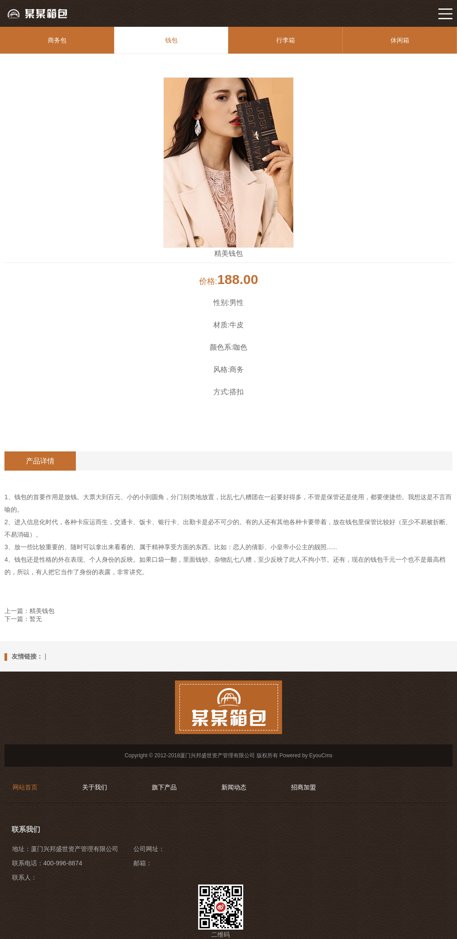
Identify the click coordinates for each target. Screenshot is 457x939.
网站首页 (24, 787)
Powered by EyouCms (305, 755)
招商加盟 (303, 787)
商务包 (57, 40)
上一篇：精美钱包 (29, 610)
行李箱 (285, 40)
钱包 (171, 40)
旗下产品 (164, 787)
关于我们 (94, 787)
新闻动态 (233, 787)
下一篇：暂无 (23, 618)
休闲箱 (400, 40)
